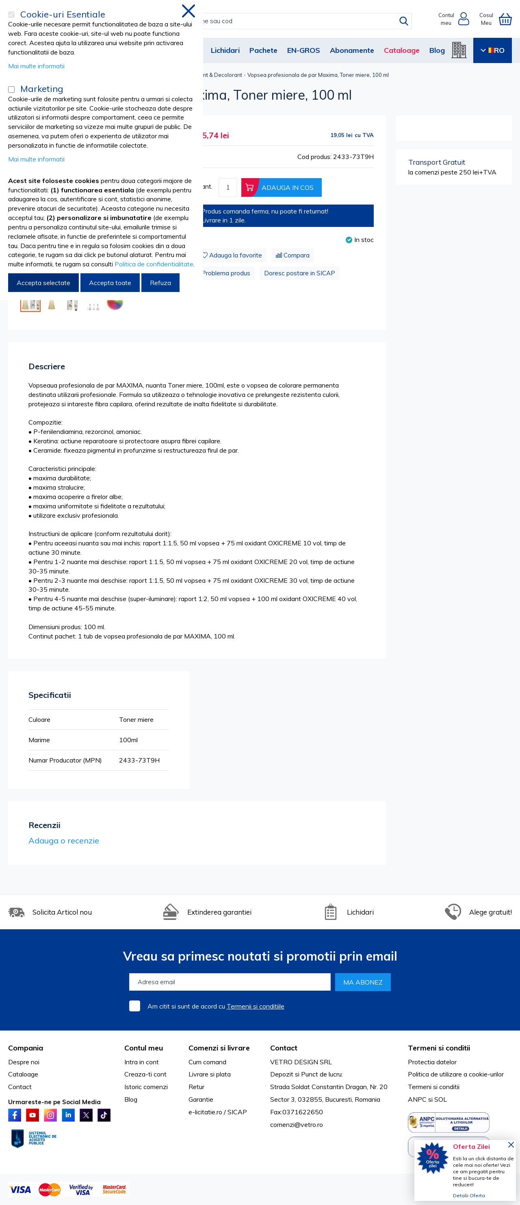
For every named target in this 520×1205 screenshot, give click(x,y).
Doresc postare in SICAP (299, 273)
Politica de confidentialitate (154, 264)
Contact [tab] (283, 1047)
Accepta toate (110, 283)
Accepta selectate (43, 283)
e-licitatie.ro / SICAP (217, 1112)
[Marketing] (11, 89)
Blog (437, 50)
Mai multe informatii (36, 66)
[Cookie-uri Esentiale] (11, 14)
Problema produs (226, 273)
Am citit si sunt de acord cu (215, 1006)
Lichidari (225, 50)
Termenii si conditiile (255, 1006)
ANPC (417, 1099)
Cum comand (207, 1062)
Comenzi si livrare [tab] (219, 1047)
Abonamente (352, 50)
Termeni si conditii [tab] (439, 1047)
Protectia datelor (432, 1062)
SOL (440, 1099)
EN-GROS (303, 50)
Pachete (263, 50)
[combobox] (268, 21)
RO (493, 50)
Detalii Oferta (469, 1195)
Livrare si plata (209, 1074)
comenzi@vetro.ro (296, 1124)
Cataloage (402, 50)
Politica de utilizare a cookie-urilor (456, 1074)
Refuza (160, 283)
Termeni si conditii (433, 1087)
